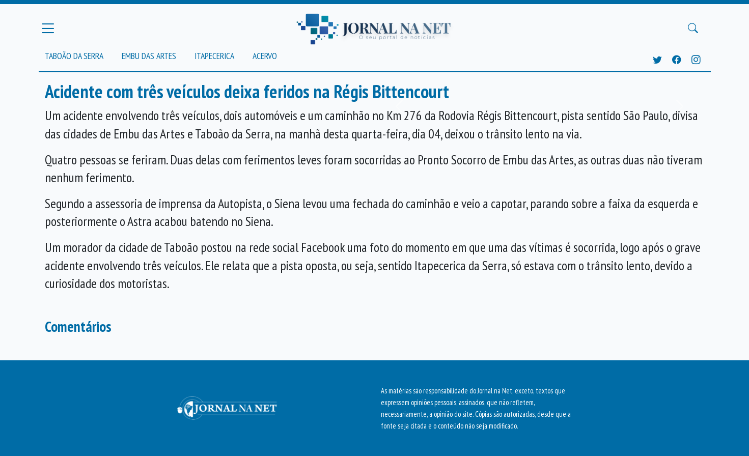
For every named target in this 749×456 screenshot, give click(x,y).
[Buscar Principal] (693, 28)
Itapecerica (214, 56)
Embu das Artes (149, 56)
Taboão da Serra (74, 56)
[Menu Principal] (48, 28)
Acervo (265, 56)
